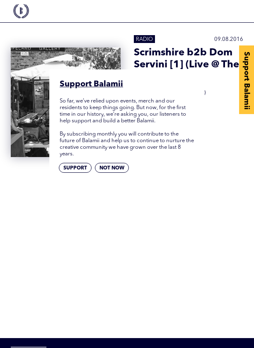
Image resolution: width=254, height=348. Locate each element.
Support (75, 168)
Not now (111, 168)
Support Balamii (246, 81)
